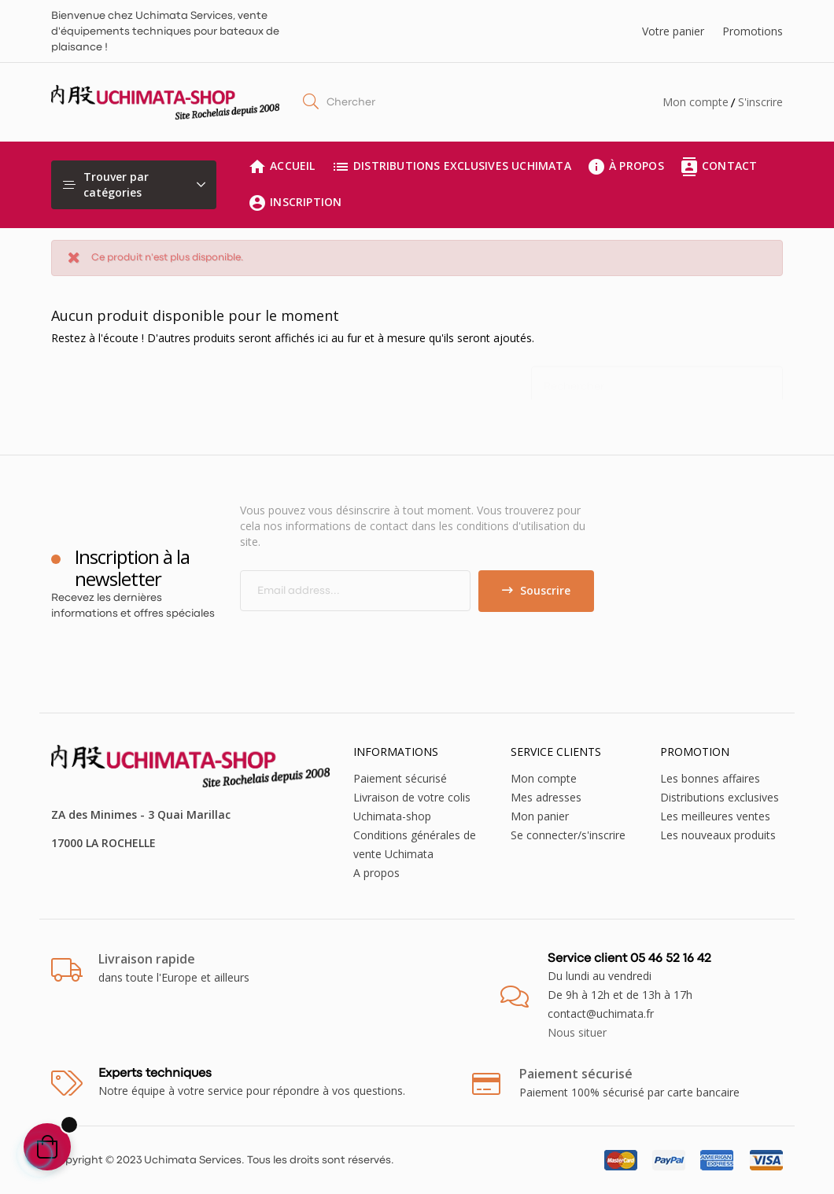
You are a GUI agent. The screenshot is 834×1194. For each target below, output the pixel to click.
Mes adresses (546, 797)
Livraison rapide (146, 958)
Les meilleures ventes (715, 816)
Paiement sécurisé (400, 778)
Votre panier (673, 31)
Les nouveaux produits (718, 834)
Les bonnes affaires (710, 778)
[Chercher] (657, 379)
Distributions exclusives (719, 797)
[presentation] (371, 642)
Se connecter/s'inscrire (568, 834)
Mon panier (540, 816)
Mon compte (695, 101)
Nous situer (577, 1032)
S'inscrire (760, 101)
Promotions (752, 31)
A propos (376, 872)
